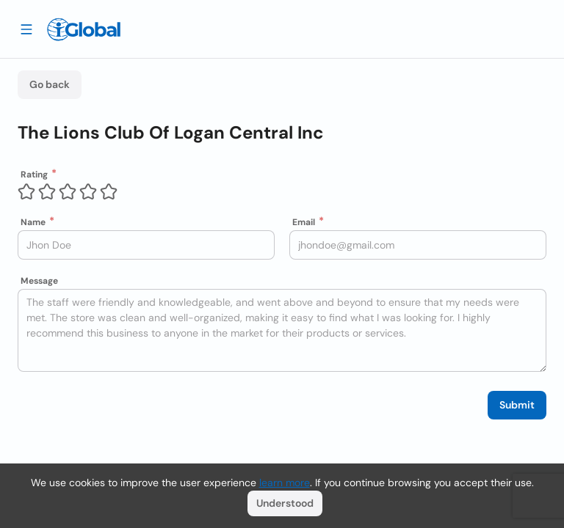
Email (303, 222)
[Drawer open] (26, 28)
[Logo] (83, 29)
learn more (284, 482)
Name (33, 222)
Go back (49, 84)
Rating (34, 174)
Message (39, 281)
